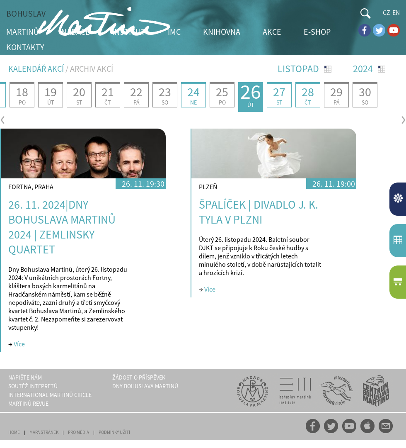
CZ (386, 12)
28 (308, 95)
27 (279, 95)
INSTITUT (128, 32)
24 (193, 95)
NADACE (75, 32)
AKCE (272, 32)
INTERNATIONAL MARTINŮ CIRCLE (50, 395)
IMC (174, 32)
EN (396, 12)
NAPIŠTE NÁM (25, 377)
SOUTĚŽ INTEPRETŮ (33, 386)
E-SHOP (317, 32)
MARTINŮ (22, 32)
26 (250, 95)
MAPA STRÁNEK (43, 432)
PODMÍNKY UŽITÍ (114, 432)
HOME (14, 432)
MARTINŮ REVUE (28, 403)
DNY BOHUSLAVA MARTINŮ (145, 386)
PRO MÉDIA (78, 432)
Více (19, 344)
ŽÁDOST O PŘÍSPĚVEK (138, 377)
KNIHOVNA (221, 32)
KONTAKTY (25, 47)
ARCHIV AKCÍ (91, 68)
